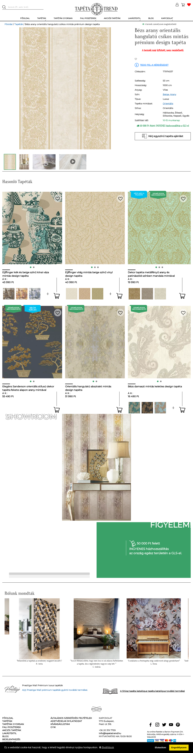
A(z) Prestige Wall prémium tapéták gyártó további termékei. (55, 690)
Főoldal (9, 24)
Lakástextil (9, 733)
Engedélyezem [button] (179, 747)
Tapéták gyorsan (13, 724)
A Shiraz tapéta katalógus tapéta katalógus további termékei (152, 691)
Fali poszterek (11, 727)
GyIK (53, 727)
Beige (166, 94)
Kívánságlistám (60, 724)
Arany (173, 94)
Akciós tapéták (11, 730)
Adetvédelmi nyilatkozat (66, 721)
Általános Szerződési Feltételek (71, 718)
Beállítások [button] (106, 747)
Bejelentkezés (11, 739)
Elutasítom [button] (160, 747)
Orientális (168, 103)
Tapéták (18, 24)
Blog (5, 736)
